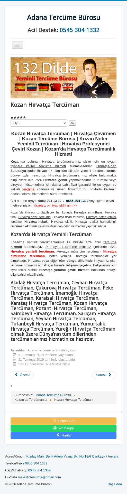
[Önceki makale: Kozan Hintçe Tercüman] (22, 375)
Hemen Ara (63, 421)
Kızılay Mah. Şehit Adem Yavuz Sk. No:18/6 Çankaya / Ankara (72, 456)
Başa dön (115, 484)
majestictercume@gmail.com (39, 477)
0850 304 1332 (36, 463)
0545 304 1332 (79, 30)
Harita (63, 435)
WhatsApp (63, 428)
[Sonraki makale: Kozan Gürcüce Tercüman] (104, 375)
